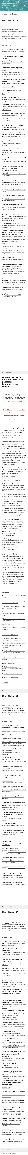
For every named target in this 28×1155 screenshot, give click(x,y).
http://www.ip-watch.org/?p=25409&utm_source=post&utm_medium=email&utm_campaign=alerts (14, 118)
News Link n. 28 (10, 696)
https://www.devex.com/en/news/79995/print (12, 289)
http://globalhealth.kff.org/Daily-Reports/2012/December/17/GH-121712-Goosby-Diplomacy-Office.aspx (13, 74)
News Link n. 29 (10, 20)
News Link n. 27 (10, 912)
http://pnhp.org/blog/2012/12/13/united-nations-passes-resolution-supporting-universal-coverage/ (13, 241)
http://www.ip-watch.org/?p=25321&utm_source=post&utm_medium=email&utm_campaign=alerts (14, 173)
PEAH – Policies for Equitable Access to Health (10, 5)
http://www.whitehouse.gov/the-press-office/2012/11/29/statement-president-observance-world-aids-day (14, 1076)
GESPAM (7, 31)
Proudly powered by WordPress (9, 1153)
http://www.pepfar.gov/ (9, 663)
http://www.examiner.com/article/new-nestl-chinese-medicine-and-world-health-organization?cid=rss (14, 954)
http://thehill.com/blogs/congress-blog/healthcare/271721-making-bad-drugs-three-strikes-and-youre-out (14, 860)
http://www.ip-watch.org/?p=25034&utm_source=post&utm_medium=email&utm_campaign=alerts (14, 973)
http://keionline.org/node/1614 (15, 1141)
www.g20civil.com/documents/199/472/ (13, 677)
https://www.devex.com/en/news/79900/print (13, 884)
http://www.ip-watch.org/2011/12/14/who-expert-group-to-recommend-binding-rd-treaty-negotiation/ (14, 645)
